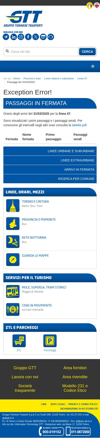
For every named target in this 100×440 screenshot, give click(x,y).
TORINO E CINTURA (58, 203)
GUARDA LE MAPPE (35, 255)
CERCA (87, 51)
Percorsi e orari (32, 78)
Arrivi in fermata (79, 169)
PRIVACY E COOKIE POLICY (83, 404)
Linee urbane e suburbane (59, 78)
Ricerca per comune (76, 179)
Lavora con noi (25, 377)
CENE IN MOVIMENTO (58, 307)
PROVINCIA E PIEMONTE (58, 221)
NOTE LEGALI (59, 404)
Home (16, 78)
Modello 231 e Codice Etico (75, 388)
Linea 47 (82, 78)
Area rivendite (74, 377)
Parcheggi (50, 350)
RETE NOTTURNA (58, 239)
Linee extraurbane (77, 160)
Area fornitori (74, 368)
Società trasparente (25, 388)
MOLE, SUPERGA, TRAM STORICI (58, 289)
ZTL (19, 350)
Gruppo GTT (25, 368)
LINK (45, 404)
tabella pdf (79, 125)
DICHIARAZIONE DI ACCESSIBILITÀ (79, 408)
